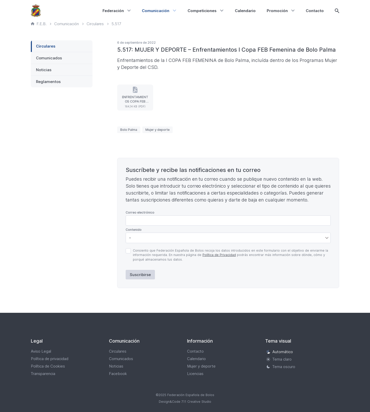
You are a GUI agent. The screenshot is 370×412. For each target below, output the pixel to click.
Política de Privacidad (219, 255)
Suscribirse (140, 274)
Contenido (134, 230)
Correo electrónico (140, 212)
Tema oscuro (280, 366)
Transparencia (43, 373)
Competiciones (202, 10)
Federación (113, 10)
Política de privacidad (49, 358)
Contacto (315, 10)
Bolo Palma (128, 130)
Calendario (245, 10)
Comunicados (49, 58)
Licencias (195, 373)
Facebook (118, 373)
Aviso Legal (41, 351)
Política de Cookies (48, 366)
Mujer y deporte (157, 130)
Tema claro (279, 359)
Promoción (277, 10)
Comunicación (155, 10)
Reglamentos (48, 81)
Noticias (43, 69)
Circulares (45, 46)
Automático (279, 352)
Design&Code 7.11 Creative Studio (185, 402)
